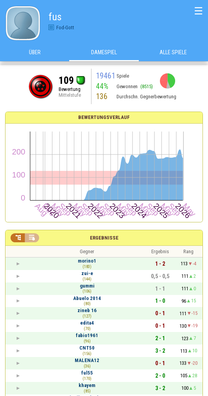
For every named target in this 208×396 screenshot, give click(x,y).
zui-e (87, 273)
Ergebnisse (104, 238)
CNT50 (87, 348)
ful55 (87, 373)
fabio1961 (87, 335)
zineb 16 (87, 310)
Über (35, 54)
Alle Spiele (173, 54)
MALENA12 (87, 360)
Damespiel (104, 54)
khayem (87, 385)
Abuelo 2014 (87, 298)
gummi (87, 286)
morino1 (87, 261)
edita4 (87, 323)
